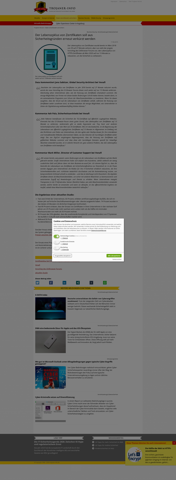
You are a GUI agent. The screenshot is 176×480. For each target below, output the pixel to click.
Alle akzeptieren (114, 256)
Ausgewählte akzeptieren (63, 256)
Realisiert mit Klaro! (117, 259)
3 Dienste (64, 249)
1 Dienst (64, 238)
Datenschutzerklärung (98, 230)
